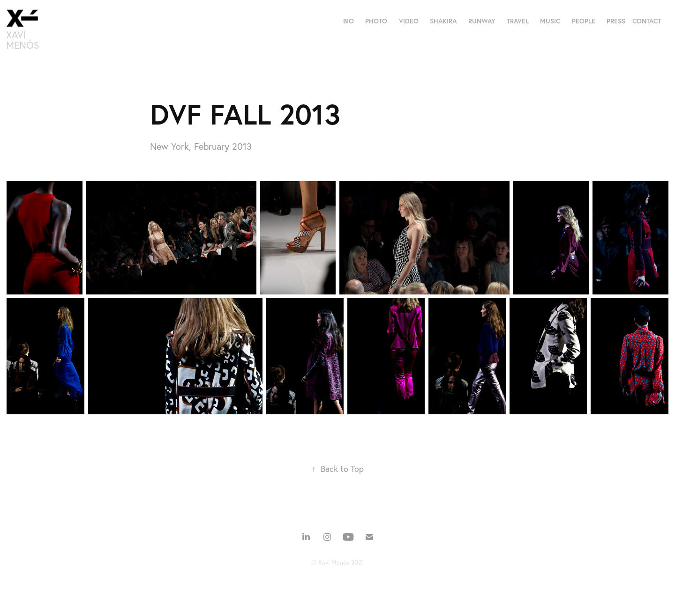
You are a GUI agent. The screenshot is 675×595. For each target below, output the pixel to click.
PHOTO (376, 21)
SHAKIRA (443, 21)
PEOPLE (583, 21)
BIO (348, 21)
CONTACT (646, 21)
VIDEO (409, 21)
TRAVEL (518, 21)
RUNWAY (481, 21)
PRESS (616, 21)
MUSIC (550, 21)
